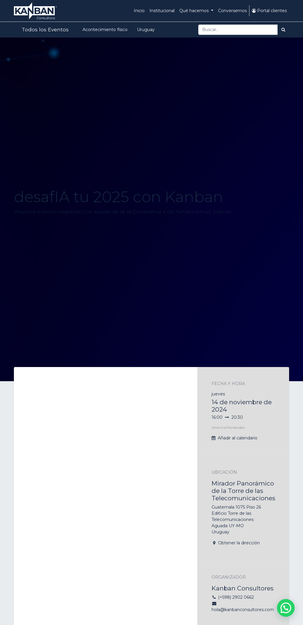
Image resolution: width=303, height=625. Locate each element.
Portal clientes (269, 10)
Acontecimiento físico (102, 29)
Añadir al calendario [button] (237, 438)
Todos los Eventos (41, 29)
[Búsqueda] (283, 30)
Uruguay (143, 29)
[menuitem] (139, 10)
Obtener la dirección (239, 543)
